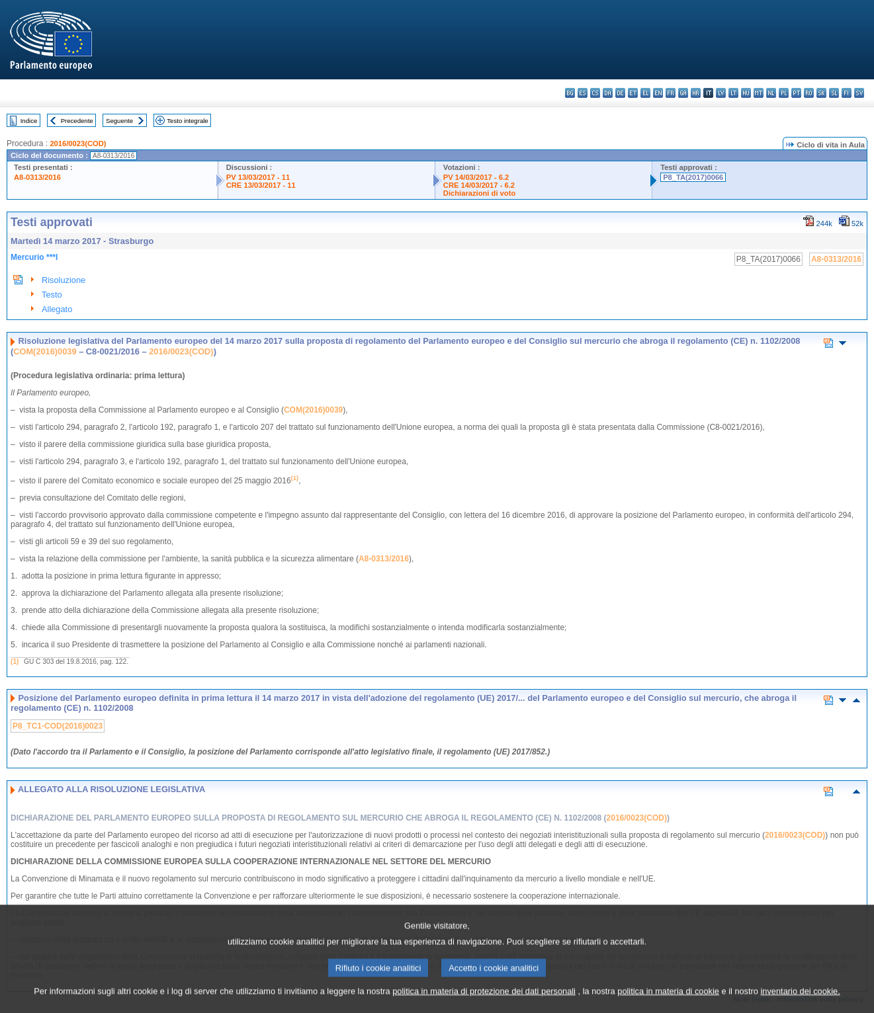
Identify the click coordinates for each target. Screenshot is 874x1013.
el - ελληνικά (645, 93)
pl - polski (784, 93)
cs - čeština (595, 93)
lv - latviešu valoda (721, 93)
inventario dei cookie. (800, 1003)
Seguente (119, 120)
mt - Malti (759, 93)
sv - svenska (859, 93)
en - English (658, 93)
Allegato (57, 309)
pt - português (796, 93)
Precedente (77, 120)
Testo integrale (187, 120)
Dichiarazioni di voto (479, 193)
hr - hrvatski (696, 93)
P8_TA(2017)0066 (693, 177)
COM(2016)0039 (44, 351)
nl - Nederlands (771, 93)
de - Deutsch (620, 93)
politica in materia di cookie (668, 1003)
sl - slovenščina (834, 93)
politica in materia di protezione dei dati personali (484, 1003)
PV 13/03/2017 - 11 (258, 177)
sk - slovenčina (821, 93)
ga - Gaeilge (683, 93)
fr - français (671, 93)
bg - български (570, 93)
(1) (15, 661)
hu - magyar (746, 93)
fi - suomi (847, 93)
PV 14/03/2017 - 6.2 (476, 177)
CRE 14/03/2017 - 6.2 (479, 185)
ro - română (809, 93)
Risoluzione (63, 280)
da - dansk (608, 93)
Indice (29, 120)
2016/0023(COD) (78, 143)
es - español (583, 93)
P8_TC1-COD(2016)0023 (58, 726)
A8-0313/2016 (37, 177)
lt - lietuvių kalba (733, 93)
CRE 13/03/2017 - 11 (261, 185)
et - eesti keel (633, 93)
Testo (52, 295)
